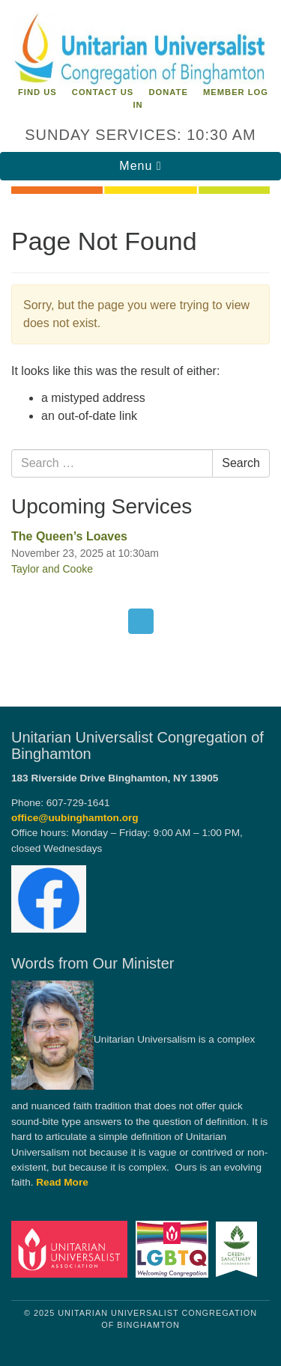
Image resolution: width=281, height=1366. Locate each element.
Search (241, 463)
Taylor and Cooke (52, 569)
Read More (62, 1182)
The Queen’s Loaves (69, 536)
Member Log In (200, 98)
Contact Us (103, 92)
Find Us (37, 92)
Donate (167, 92)
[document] (140, 441)
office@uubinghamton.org (75, 817)
